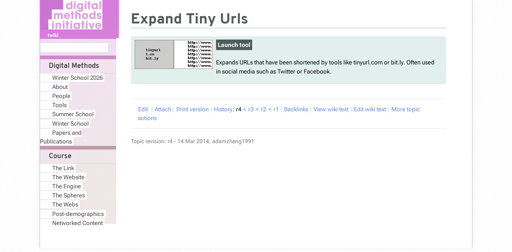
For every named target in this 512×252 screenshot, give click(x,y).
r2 (263, 109)
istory (223, 109)
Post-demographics (78, 213)
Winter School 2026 (77, 77)
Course (60, 156)
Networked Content (77, 222)
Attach (163, 109)
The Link (63, 168)
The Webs (65, 204)
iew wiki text (331, 109)
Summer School (73, 114)
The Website (68, 177)
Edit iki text (370, 109)
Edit (143, 109)
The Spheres (68, 195)
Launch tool (234, 44)
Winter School (70, 123)
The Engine (66, 186)
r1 (276, 109)
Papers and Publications (61, 137)
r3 (251, 109)
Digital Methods (74, 66)
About (60, 86)
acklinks (296, 109)
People (61, 95)
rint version (192, 109)
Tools (59, 105)
